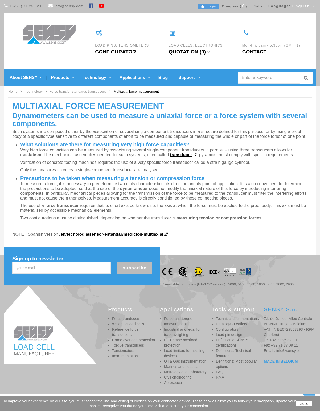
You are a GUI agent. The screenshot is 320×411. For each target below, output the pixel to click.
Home (13, 91)
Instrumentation (125, 356)
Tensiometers (123, 350)
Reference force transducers (125, 332)
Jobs (257, 6)
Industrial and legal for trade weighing (182, 332)
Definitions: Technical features (233, 353)
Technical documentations (237, 319)
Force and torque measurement (178, 321)
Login (208, 6)
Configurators (227, 329)
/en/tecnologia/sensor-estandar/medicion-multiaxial (111, 234)
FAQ (219, 372)
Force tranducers (126, 319)
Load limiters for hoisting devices (184, 353)
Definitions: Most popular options (236, 364)
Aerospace (173, 382)
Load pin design (229, 335)
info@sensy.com (68, 6)
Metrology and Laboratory (185, 372)
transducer (181, 154)
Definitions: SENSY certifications (232, 342)
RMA (220, 377)
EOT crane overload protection (180, 342)
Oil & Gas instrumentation (185, 361)
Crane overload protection (133, 340)
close (304, 403)
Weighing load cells (128, 324)
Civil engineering (178, 377)
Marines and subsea (181, 366)
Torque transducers (128, 345)
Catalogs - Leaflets (231, 324)
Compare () (233, 6)
